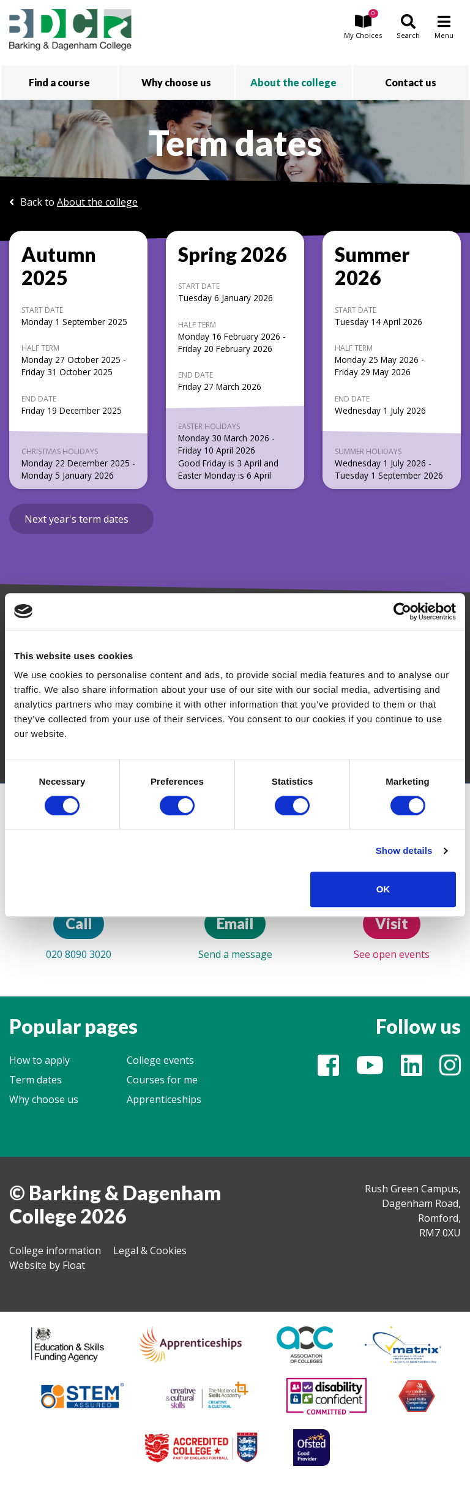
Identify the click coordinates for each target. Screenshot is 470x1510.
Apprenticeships (164, 1099)
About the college (97, 202)
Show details (404, 850)
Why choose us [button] (176, 82)
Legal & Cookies (150, 1250)
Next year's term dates (76, 519)
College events (160, 1060)
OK (383, 889)
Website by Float (47, 1265)
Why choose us (43, 1099)
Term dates (35, 1079)
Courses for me (162, 1079)
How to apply (39, 1060)
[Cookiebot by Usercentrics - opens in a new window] (402, 611)
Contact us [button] (410, 82)
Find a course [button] (59, 82)
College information (55, 1250)
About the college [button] (293, 82)
